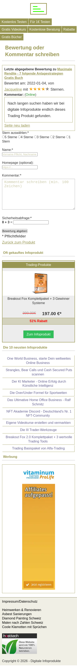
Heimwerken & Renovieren (21, 610)
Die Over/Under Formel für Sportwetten (38, 392)
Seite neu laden (17, 125)
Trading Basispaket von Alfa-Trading (38, 448)
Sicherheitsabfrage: (17, 218)
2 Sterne (59, 137)
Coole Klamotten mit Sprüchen (24, 627)
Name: (7, 150)
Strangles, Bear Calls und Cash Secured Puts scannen (39, 372)
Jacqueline (13, 89)
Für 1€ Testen (40, 22)
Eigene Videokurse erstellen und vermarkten (38, 422)
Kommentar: (11, 175)
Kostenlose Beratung (44, 29)
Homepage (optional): (18, 162)
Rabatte (69, 29)
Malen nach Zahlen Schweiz (22, 622)
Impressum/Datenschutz (20, 601)
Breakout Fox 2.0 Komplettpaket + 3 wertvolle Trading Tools (39, 439)
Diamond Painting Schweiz (21, 618)
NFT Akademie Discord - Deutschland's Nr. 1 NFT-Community (38, 413)
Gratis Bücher (12, 37)
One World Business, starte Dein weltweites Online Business (39, 361)
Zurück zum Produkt (18, 242)
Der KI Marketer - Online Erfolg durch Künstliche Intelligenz (39, 384)
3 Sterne (43, 137)
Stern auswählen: (15, 133)
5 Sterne (11, 137)
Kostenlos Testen (14, 22)
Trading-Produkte (38, 265)
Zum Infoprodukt (38, 334)
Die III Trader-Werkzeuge (38, 430)
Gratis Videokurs (14, 29)
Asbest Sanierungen (17, 614)
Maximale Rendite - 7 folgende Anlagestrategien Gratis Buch (38, 73)
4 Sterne (27, 137)
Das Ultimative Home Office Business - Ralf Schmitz (38, 402)
